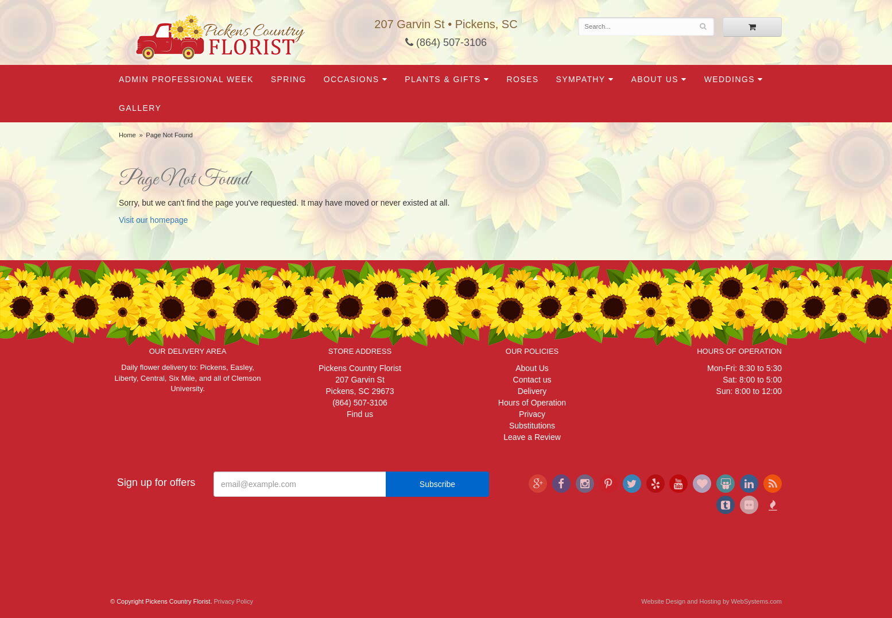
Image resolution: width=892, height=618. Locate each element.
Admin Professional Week (186, 79)
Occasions (351, 79)
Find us (360, 414)
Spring (289, 79)
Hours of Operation (532, 402)
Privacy (532, 414)
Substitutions (532, 425)
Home (127, 135)
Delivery (532, 391)
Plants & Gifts (442, 79)
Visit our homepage (153, 220)
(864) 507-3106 (446, 42)
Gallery (140, 108)
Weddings (729, 79)
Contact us (532, 379)
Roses (522, 79)
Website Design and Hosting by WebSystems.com (711, 601)
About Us (654, 79)
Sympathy (580, 79)
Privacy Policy (233, 601)
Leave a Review (532, 437)
